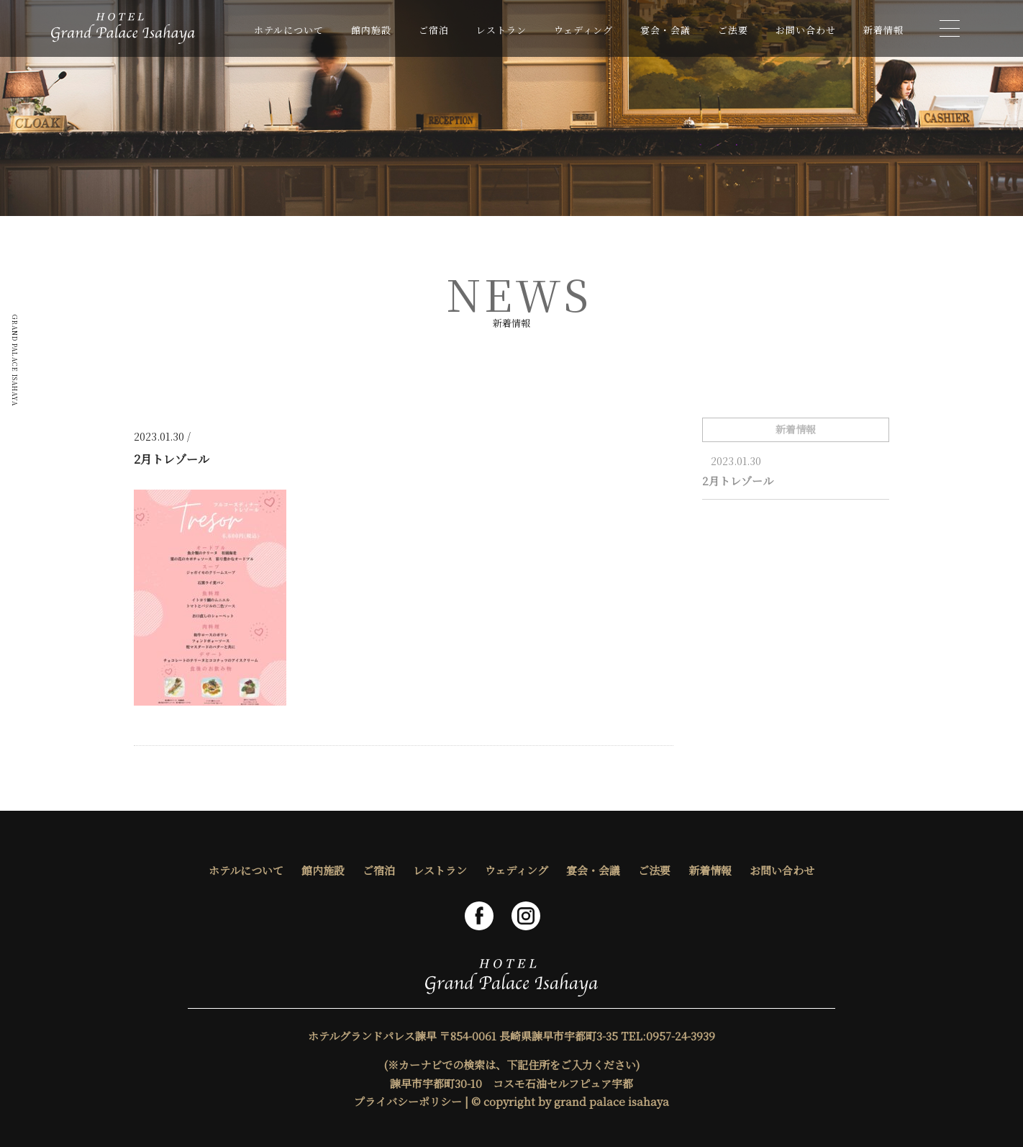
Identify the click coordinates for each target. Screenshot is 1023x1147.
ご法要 (733, 30)
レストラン (501, 30)
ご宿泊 (434, 30)
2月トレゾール (737, 480)
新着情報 (883, 30)
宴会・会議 (665, 30)
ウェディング (583, 30)
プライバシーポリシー (408, 1101)
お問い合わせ (806, 30)
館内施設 (371, 30)
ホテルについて (289, 30)
